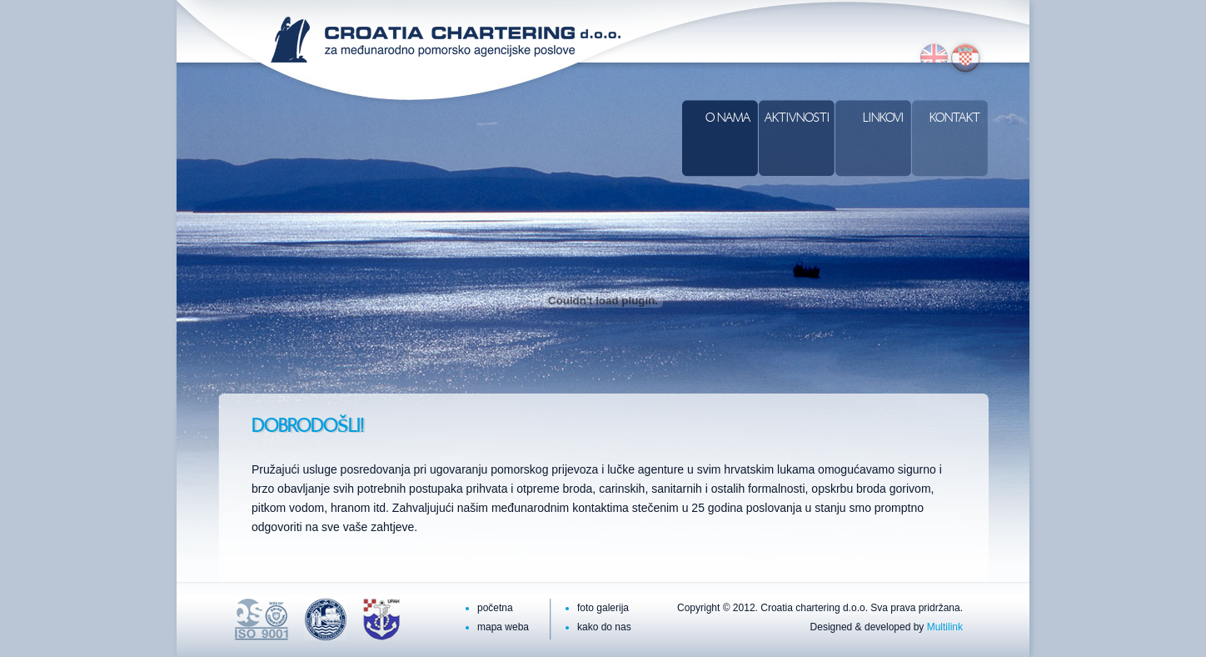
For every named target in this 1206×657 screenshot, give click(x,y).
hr (966, 56)
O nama (727, 118)
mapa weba (503, 627)
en (931, 56)
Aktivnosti (797, 118)
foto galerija (603, 608)
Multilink (945, 627)
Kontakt (954, 118)
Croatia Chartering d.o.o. (445, 40)
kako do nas (604, 627)
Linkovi (883, 118)
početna (495, 608)
